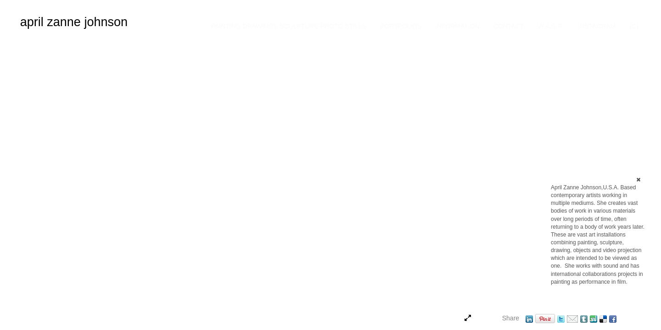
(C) (633, 26)
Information (457, 26)
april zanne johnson (74, 22)
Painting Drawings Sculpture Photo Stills (288, 26)
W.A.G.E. (551, 26)
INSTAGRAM (597, 26)
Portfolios (400, 26)
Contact (508, 26)
